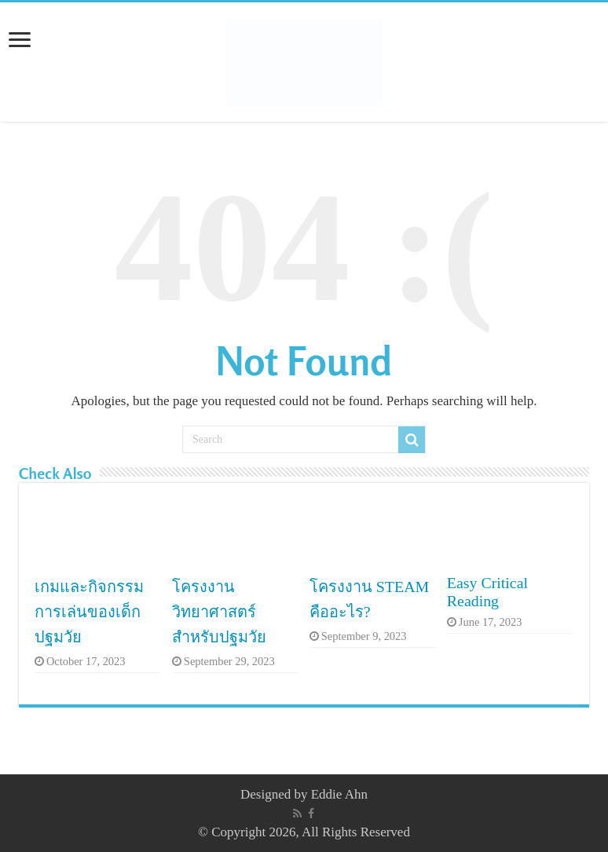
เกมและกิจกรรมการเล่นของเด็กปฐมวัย (89, 611)
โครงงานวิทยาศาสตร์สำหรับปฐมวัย (219, 611)
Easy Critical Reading (487, 591)
